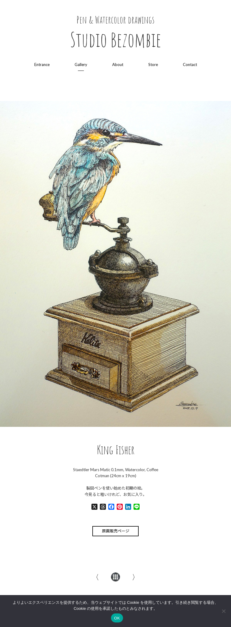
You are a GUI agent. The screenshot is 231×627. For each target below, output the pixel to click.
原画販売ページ (115, 530)
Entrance (42, 64)
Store (153, 64)
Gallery (81, 64)
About (117, 64)
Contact (190, 64)
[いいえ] (223, 611)
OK (117, 618)
